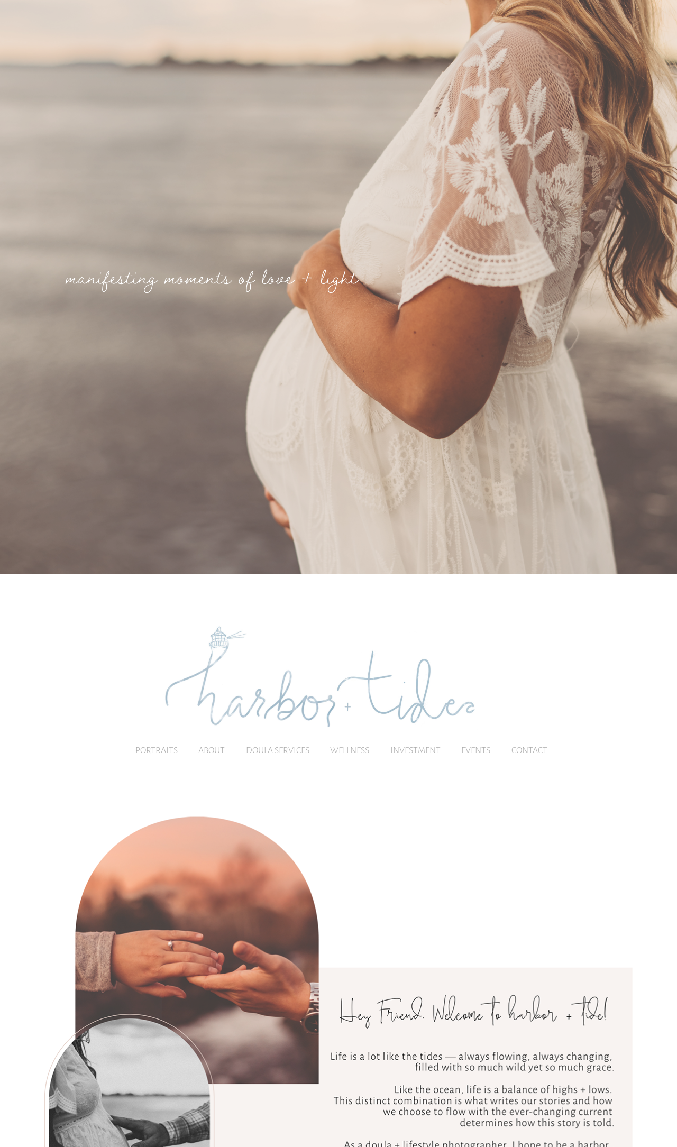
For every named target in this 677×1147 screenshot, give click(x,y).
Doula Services (277, 750)
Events (475, 750)
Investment (415, 750)
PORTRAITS (156, 750)
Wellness (349, 750)
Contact (529, 750)
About (211, 750)
